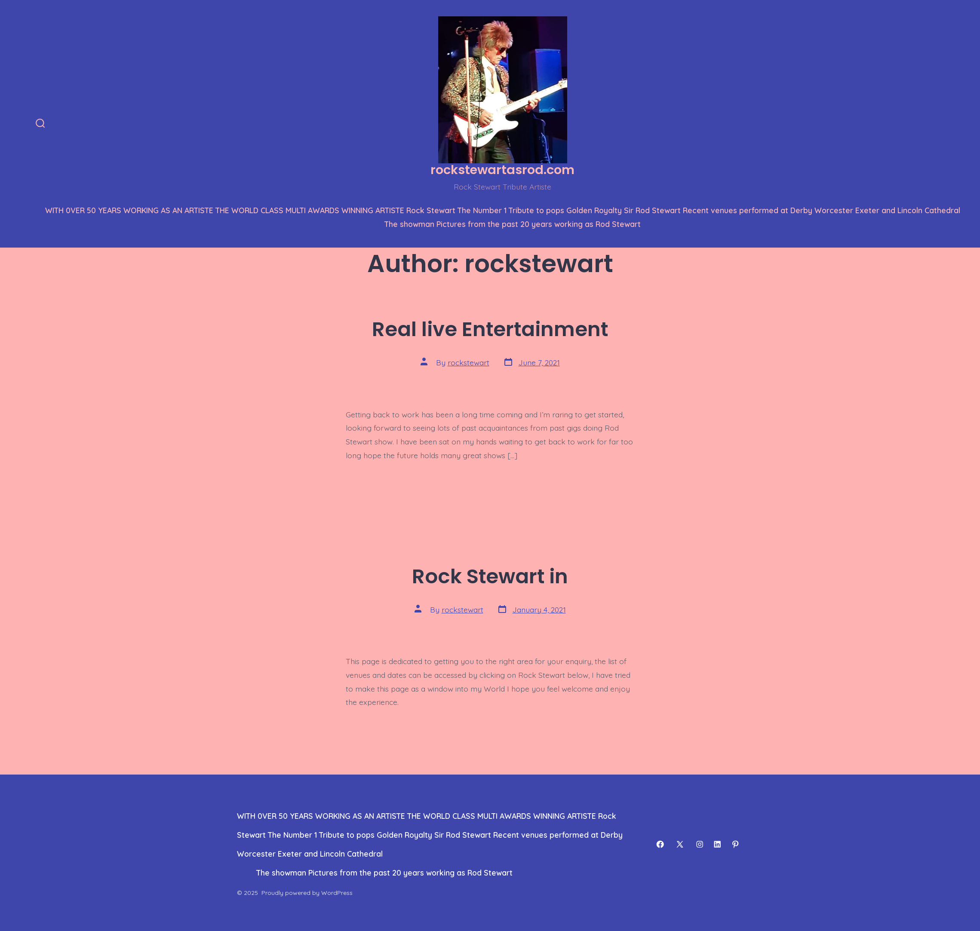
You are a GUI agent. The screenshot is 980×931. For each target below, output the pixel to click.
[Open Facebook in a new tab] (660, 844)
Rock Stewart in (490, 576)
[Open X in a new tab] (680, 844)
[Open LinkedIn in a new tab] (717, 844)
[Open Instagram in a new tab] (699, 844)
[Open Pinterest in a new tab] (735, 844)
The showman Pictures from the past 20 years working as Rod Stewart (512, 224)
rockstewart (468, 362)
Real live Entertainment (490, 329)
